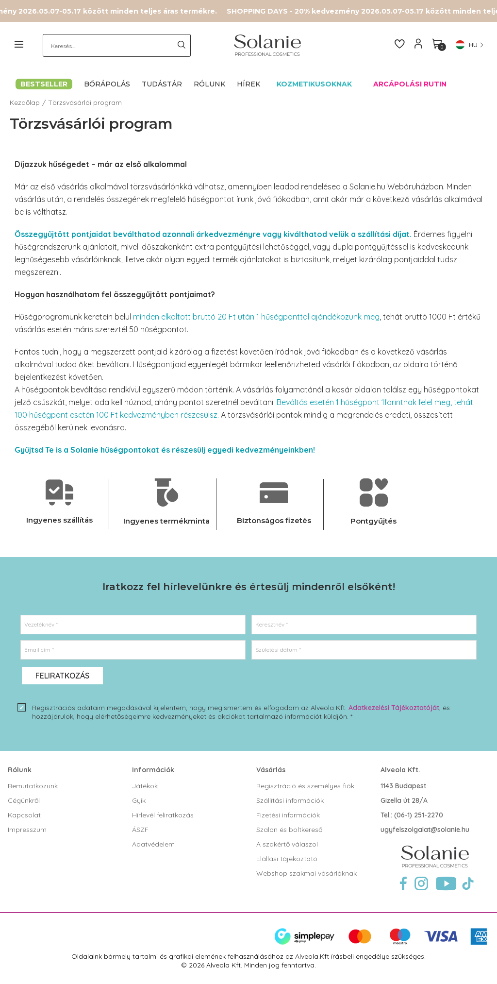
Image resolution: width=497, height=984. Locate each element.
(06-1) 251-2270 (418, 815)
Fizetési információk (288, 815)
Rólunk (20, 769)
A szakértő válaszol (287, 844)
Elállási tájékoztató (286, 858)
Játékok (145, 785)
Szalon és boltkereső (289, 829)
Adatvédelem (153, 844)
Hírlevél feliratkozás (163, 815)
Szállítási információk (290, 800)
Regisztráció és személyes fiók (305, 785)
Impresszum (27, 829)
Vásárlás (270, 769)
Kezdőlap (25, 102)
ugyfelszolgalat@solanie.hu (425, 829)
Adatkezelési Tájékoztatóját (393, 707)
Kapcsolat (24, 815)
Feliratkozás (62, 675)
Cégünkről (24, 800)
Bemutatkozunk (33, 785)
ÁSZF (140, 829)
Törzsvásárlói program (85, 102)
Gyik (139, 800)
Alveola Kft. (400, 769)
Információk (153, 769)
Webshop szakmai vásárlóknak (306, 873)
